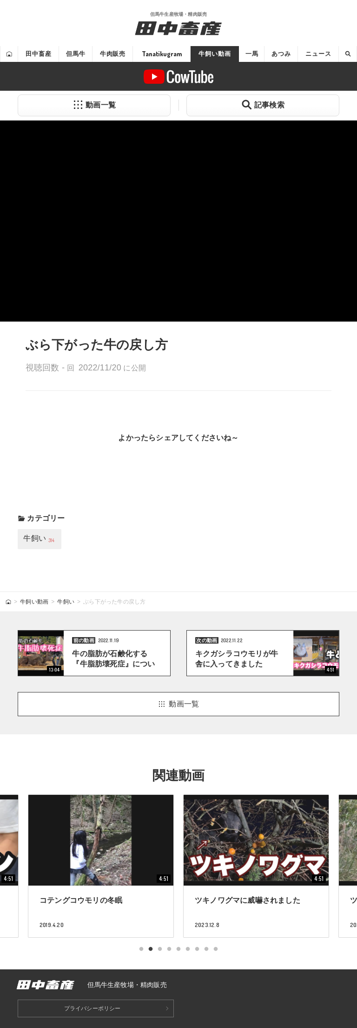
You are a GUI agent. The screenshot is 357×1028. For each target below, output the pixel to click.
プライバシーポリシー (92, 1008)
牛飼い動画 (214, 53)
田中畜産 (38, 53)
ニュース (318, 53)
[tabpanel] (256, 866)
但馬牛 (76, 53)
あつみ (281, 53)
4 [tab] (169, 949)
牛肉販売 (113, 53)
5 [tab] (178, 949)
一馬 (251, 53)
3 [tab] (160, 949)
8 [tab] (206, 949)
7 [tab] (197, 949)
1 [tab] (141, 949)
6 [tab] (187, 949)
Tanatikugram (162, 54)
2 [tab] (150, 949)
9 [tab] (215, 949)
